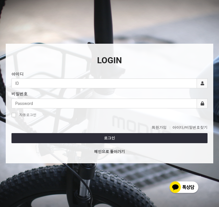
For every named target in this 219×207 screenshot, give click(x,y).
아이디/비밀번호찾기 (190, 127)
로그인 (109, 138)
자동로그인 (23, 114)
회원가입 (159, 127)
